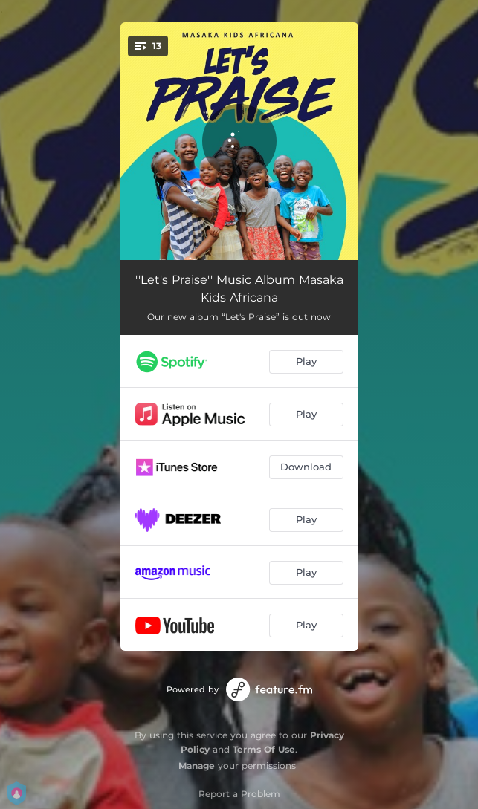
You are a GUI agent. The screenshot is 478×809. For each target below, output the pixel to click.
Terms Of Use (264, 749)
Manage (196, 765)
